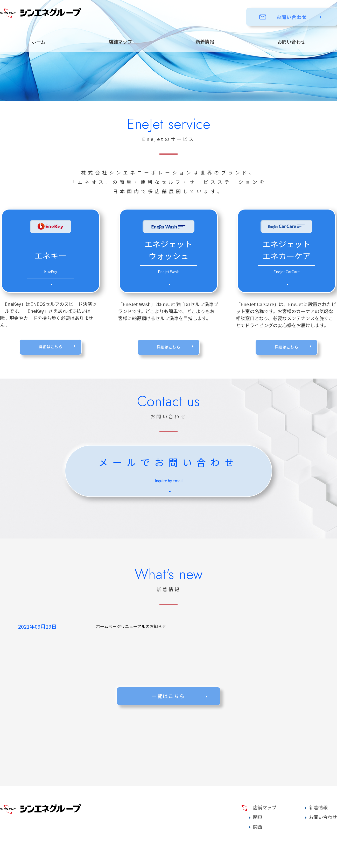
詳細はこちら (50, 347)
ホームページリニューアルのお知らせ (131, 626)
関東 (257, 816)
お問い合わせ (291, 17)
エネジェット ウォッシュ (168, 260)
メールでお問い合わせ (168, 472)
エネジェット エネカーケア (286, 260)
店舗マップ (120, 41)
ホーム (38, 41)
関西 (257, 826)
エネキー (50, 265)
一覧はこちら (168, 695)
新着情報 (204, 41)
